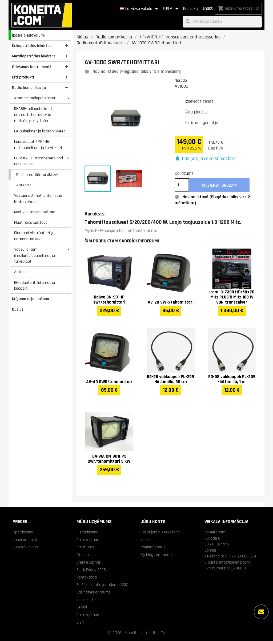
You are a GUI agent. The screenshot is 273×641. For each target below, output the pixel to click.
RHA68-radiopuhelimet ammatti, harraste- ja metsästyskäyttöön (33, 114)
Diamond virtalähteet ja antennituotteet (34, 236)
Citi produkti (23, 77)
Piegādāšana (87, 532)
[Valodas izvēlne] (140, 9)
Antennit (23, 185)
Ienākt (207, 8)
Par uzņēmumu (90, 539)
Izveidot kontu (152, 547)
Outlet (17, 309)
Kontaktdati (87, 577)
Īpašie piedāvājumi (28, 35)
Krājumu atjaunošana (30, 298)
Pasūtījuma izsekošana (160, 532)
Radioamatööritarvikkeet (37, 174)
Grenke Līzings (89, 562)
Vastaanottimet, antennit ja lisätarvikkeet (38, 198)
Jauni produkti (25, 539)
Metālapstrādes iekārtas (33, 56)
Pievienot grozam (219, 185)
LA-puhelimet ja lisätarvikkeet (39, 131)
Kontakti (190, 8)
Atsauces (84, 554)
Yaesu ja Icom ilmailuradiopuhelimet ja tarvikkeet (34, 255)
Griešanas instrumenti (31, 66)
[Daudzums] (182, 185)
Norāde (181, 80)
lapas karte (86, 599)
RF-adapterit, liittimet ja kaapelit (34, 285)
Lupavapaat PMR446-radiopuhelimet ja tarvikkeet (38, 144)
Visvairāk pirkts (25, 547)
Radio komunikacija (29, 87)
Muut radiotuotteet (30, 222)
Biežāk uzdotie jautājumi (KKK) (103, 584)
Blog (80, 622)
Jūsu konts (153, 521)
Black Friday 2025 (91, 569)
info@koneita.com (234, 562)
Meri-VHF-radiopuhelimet (35, 212)
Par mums (85, 547)
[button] (206, 159)
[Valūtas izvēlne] (171, 9)
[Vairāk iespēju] (261, 611)
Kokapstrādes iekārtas (31, 45)
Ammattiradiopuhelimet (34, 98)
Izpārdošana (23, 532)
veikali (82, 607)
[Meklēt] (222, 21)
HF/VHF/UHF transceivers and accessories (38, 161)
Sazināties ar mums (94, 592)
